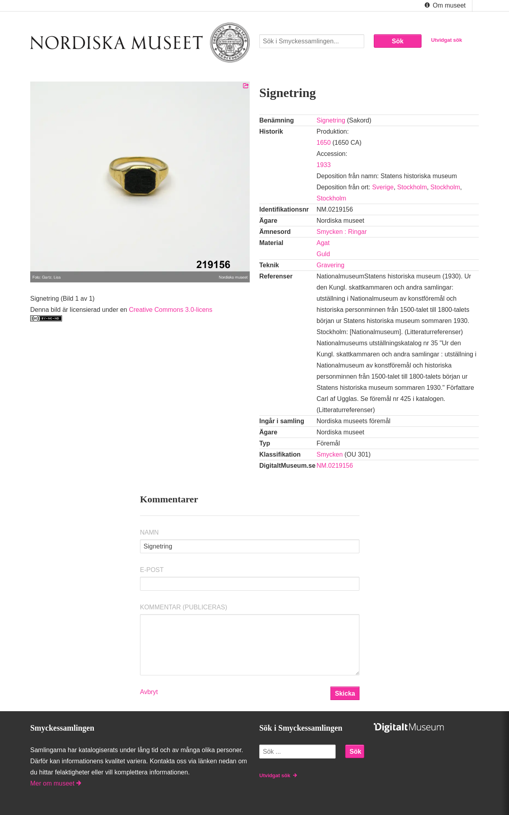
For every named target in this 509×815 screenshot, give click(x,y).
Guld (323, 254)
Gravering (330, 265)
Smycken (330, 454)
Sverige (383, 187)
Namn (149, 532)
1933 (324, 164)
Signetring (331, 120)
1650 (324, 142)
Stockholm (412, 187)
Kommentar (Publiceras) (183, 607)
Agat (323, 242)
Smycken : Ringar (342, 231)
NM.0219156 (335, 465)
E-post (152, 569)
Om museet (444, 5)
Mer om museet (55, 783)
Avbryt (149, 692)
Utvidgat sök (446, 40)
